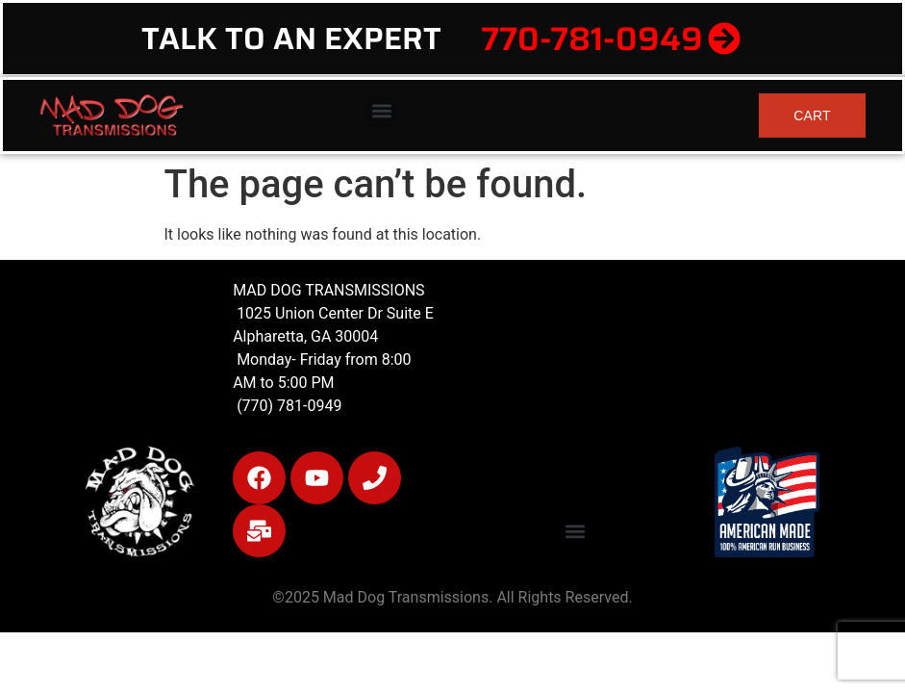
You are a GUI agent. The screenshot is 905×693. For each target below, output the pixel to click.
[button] (381, 111)
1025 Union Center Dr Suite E (335, 313)
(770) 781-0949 (287, 406)
